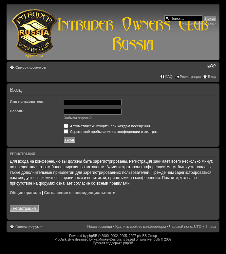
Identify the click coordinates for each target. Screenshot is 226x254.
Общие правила (25, 192)
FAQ (169, 77)
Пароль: (17, 111)
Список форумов (30, 67)
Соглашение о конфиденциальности (80, 192)
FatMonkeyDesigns (108, 239)
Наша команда (99, 226)
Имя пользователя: (27, 101)
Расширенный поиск (199, 23)
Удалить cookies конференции (140, 226)
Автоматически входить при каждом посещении (107, 126)
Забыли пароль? (78, 118)
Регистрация (190, 77)
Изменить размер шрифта (211, 66)
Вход (212, 77)
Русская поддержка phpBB (113, 243)
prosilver (146, 239)
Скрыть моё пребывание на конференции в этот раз (111, 132)
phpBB (92, 236)
